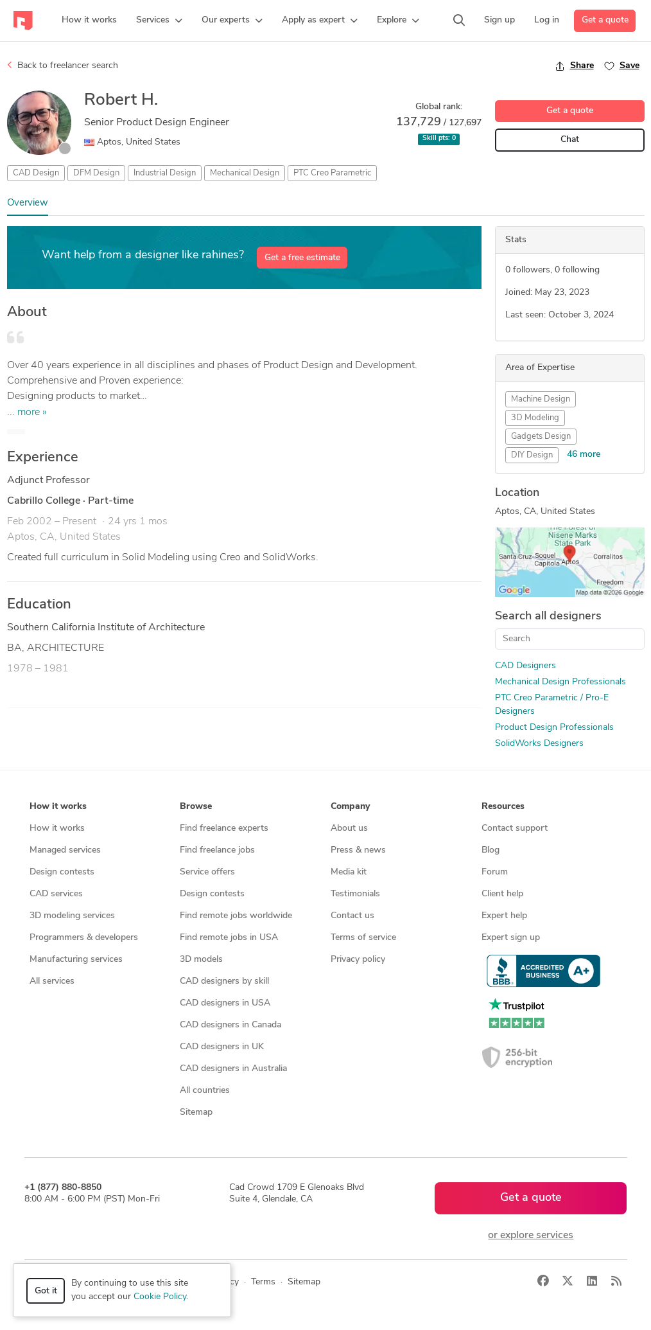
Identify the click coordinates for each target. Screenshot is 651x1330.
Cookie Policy (160, 1297)
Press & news (358, 850)
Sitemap (196, 1112)
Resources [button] (503, 806)
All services (52, 981)
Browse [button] (196, 806)
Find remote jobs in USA (229, 938)
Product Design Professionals (554, 727)
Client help (502, 894)
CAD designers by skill (224, 981)
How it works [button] (58, 806)
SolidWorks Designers (539, 744)
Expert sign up (511, 938)
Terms (263, 1282)
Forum (495, 872)
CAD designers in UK (222, 1047)
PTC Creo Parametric (332, 173)
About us (349, 828)
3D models (201, 959)
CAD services (56, 894)
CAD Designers (525, 666)
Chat (569, 140)
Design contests (62, 872)
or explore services (530, 1235)
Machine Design (540, 399)
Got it (46, 1291)
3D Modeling (535, 418)
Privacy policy (358, 959)
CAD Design (36, 173)
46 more (583, 454)
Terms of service (363, 938)
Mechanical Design (244, 173)
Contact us (352, 916)
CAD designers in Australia (233, 1069)
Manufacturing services (76, 959)
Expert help (504, 916)
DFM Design (96, 173)
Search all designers (548, 616)
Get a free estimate (302, 258)
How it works (57, 828)
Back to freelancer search (62, 65)
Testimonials (355, 894)
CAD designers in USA (225, 1003)
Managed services (65, 850)
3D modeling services (72, 916)
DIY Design (532, 455)
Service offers (207, 872)
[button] (159, 20)
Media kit (349, 872)
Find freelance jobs (217, 850)
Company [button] (350, 806)
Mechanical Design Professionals (560, 682)
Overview (27, 203)
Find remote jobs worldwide (236, 916)
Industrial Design (165, 173)
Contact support (515, 828)
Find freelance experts (224, 828)
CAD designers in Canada (230, 1025)
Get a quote (605, 20)
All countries (205, 1090)
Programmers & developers (84, 938)
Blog (490, 850)
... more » (27, 412)
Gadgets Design (541, 436)
